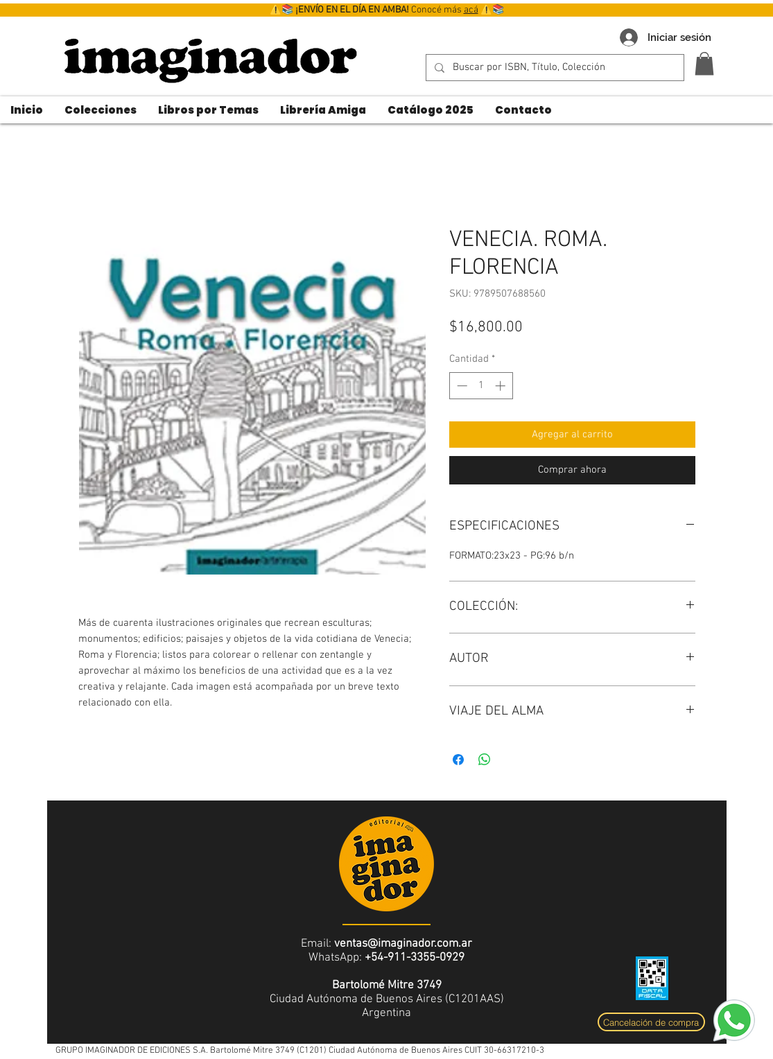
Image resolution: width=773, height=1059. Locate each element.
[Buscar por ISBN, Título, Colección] (553, 67)
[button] (704, 63)
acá (471, 10)
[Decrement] (460, 386)
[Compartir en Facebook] (458, 759)
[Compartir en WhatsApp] (484, 759)
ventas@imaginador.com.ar (403, 944)
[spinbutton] (480, 386)
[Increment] (501, 386)
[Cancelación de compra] (651, 1022)
